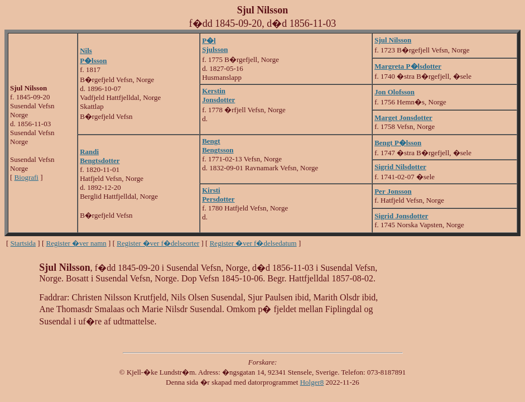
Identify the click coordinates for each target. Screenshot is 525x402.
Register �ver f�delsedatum (253, 243)
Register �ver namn (76, 243)
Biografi (26, 177)
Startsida (23, 243)
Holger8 (312, 382)
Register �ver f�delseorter (158, 243)
